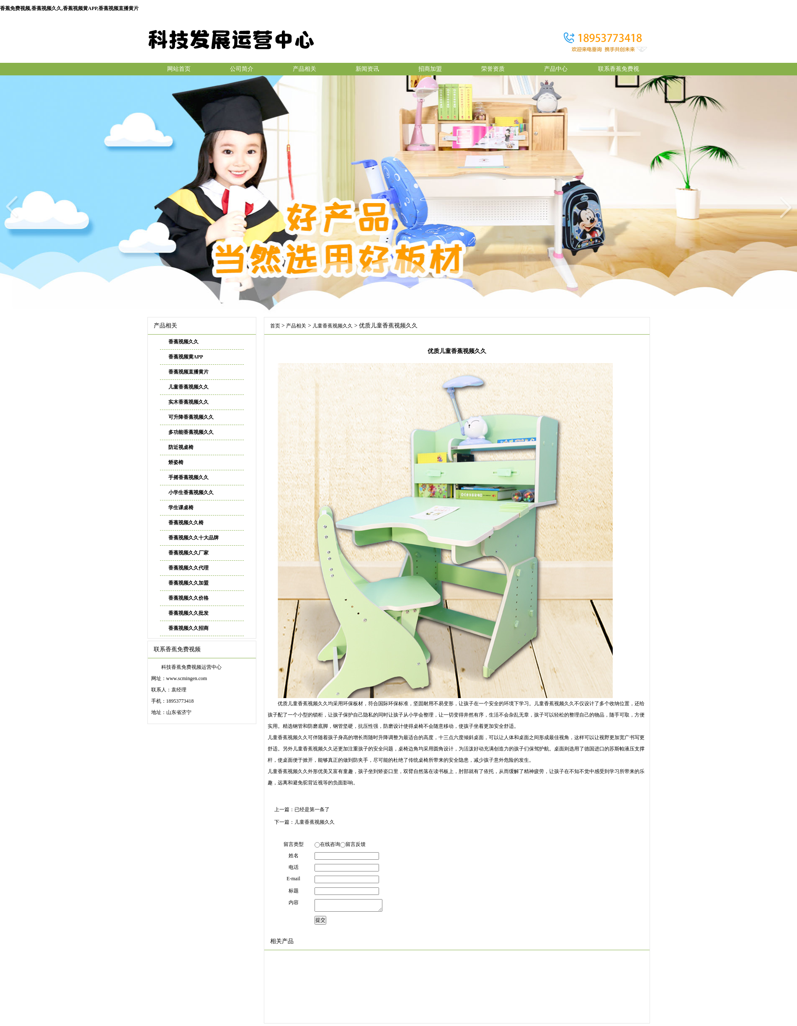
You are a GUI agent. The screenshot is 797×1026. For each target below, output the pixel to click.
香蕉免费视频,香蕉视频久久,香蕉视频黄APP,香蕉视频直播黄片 (69, 8)
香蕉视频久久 (183, 342)
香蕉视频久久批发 (188, 613)
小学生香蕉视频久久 (191, 492)
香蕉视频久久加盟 (188, 583)
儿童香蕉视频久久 (188, 387)
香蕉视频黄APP (185, 357)
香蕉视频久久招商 (188, 628)
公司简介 (241, 69)
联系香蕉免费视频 (618, 70)
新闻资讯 (367, 69)
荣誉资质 (493, 69)
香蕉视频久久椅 (186, 523)
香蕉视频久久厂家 (188, 553)
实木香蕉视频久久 (188, 402)
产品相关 (304, 69)
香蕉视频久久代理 (188, 568)
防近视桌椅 (180, 447)
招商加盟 (430, 69)
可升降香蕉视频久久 (191, 417)
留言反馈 (356, 844)
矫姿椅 (175, 462)
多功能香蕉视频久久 (191, 432)
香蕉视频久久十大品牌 (193, 538)
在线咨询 (330, 844)
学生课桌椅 (180, 507)
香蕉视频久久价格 (188, 598)
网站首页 (179, 69)
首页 (275, 326)
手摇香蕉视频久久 (188, 477)
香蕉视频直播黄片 (188, 372)
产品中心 (555, 69)
